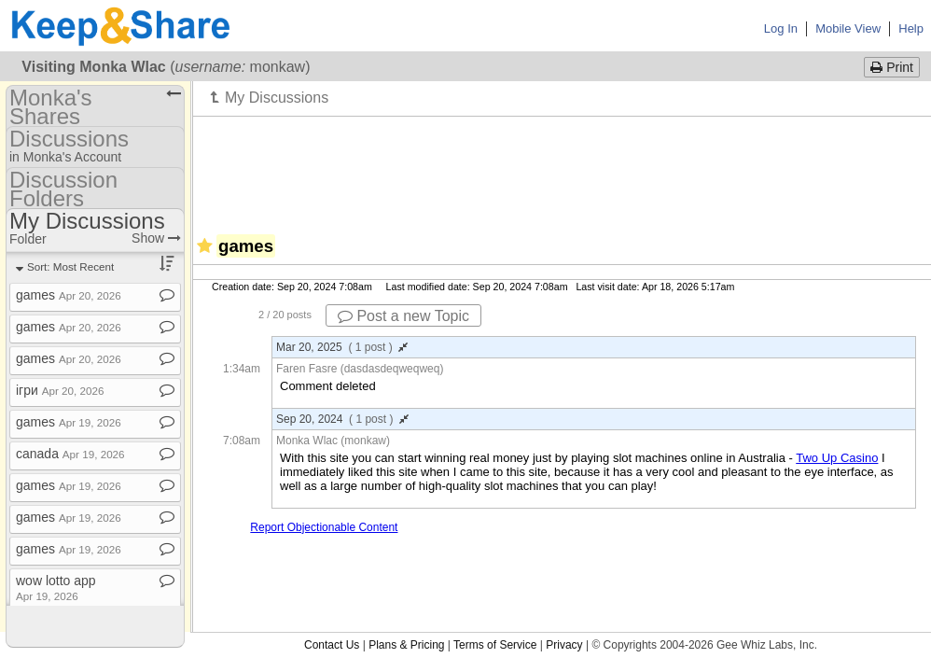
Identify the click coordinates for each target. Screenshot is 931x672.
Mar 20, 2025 (342, 347)
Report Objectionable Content (323, 527)
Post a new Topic (403, 316)
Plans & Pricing (406, 644)
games (68, 294)
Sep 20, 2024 (342, 419)
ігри (60, 390)
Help (911, 28)
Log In (781, 28)
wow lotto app (56, 587)
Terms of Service (494, 644)
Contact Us (331, 644)
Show (156, 238)
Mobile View (848, 28)
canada (70, 453)
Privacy (564, 644)
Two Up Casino (837, 458)
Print (891, 67)
